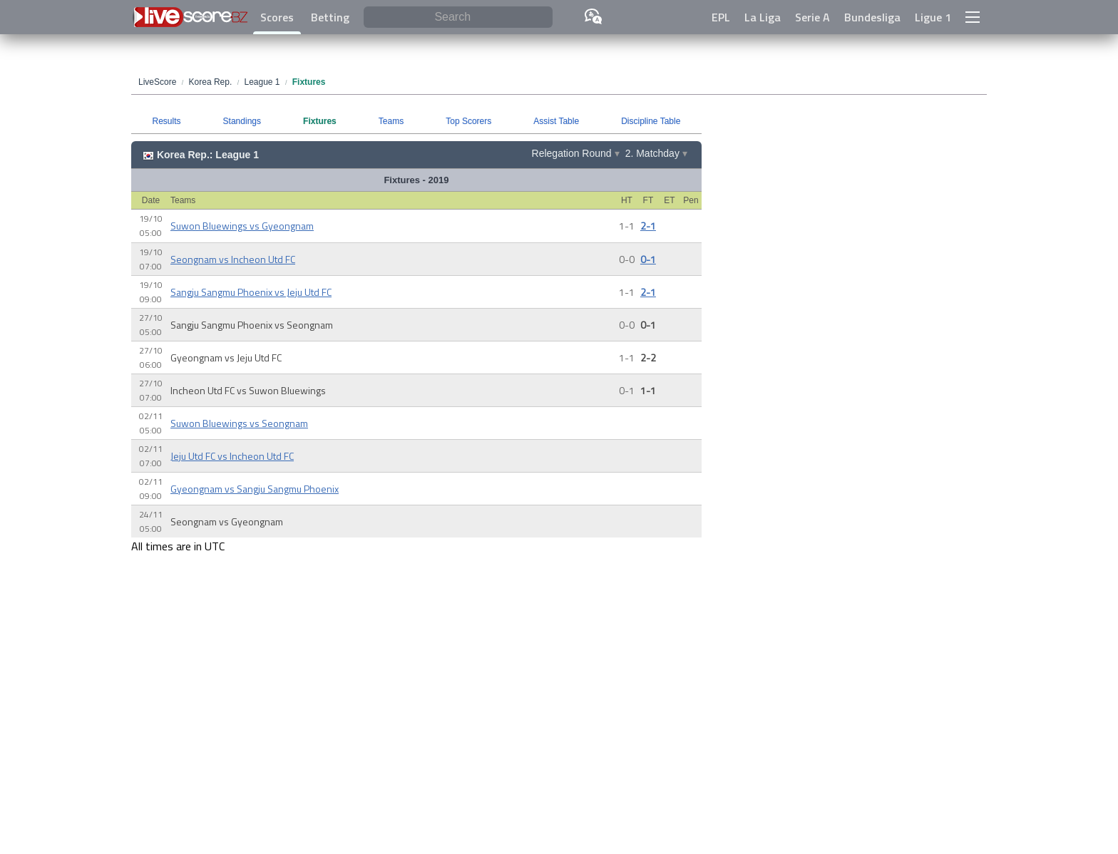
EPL (721, 17)
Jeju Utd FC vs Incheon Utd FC (232, 455)
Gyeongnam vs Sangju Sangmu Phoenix (254, 488)
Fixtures (320, 121)
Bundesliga (872, 17)
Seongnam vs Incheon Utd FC (232, 259)
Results (167, 121)
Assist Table (556, 121)
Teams (391, 121)
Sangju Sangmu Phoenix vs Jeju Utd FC (251, 291)
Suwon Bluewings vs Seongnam (239, 423)
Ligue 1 (933, 17)
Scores (277, 17)
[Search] (458, 17)
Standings (242, 121)
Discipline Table (650, 121)
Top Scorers (468, 121)
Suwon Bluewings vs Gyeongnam (242, 225)
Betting (330, 17)
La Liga (762, 17)
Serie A (812, 17)
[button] (972, 17)
